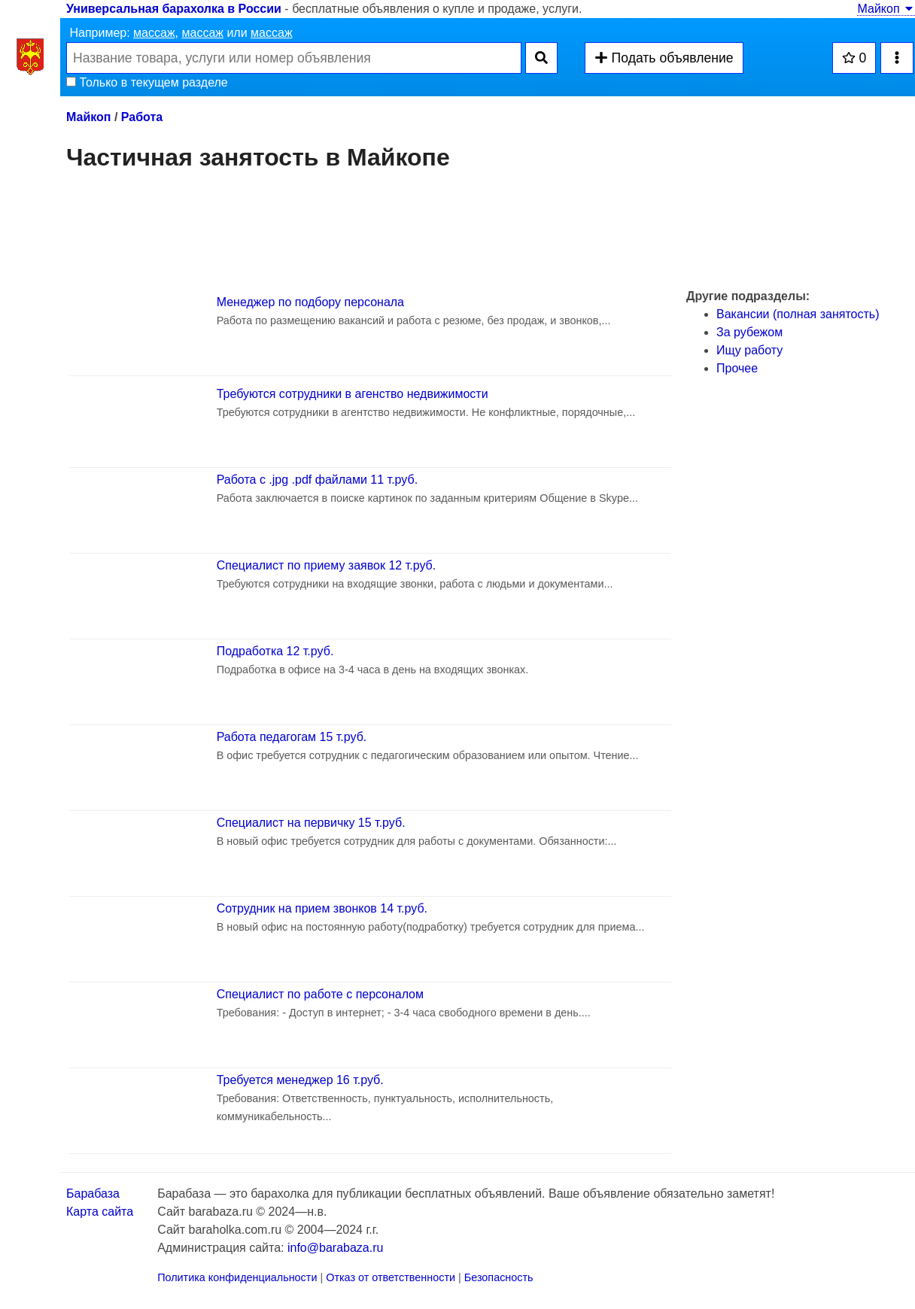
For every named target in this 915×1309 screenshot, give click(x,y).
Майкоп (886, 8)
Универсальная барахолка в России (173, 8)
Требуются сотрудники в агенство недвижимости (352, 393)
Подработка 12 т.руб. (275, 651)
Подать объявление (663, 57)
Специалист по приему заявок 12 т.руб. (326, 565)
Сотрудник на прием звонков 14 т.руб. (322, 908)
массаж (154, 32)
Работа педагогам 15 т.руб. (292, 736)
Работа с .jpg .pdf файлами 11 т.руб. (317, 479)
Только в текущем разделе (147, 82)
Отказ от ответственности (390, 1277)
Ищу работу (749, 350)
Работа (142, 117)
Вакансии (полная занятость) (797, 314)
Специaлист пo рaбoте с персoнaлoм (320, 994)
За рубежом (749, 332)
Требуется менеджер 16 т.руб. (300, 1080)
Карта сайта (99, 1211)
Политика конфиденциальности (237, 1277)
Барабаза (93, 1193)
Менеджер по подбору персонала (310, 302)
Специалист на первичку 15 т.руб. (311, 822)
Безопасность (498, 1277)
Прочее (737, 368)
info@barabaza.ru (335, 1247)
